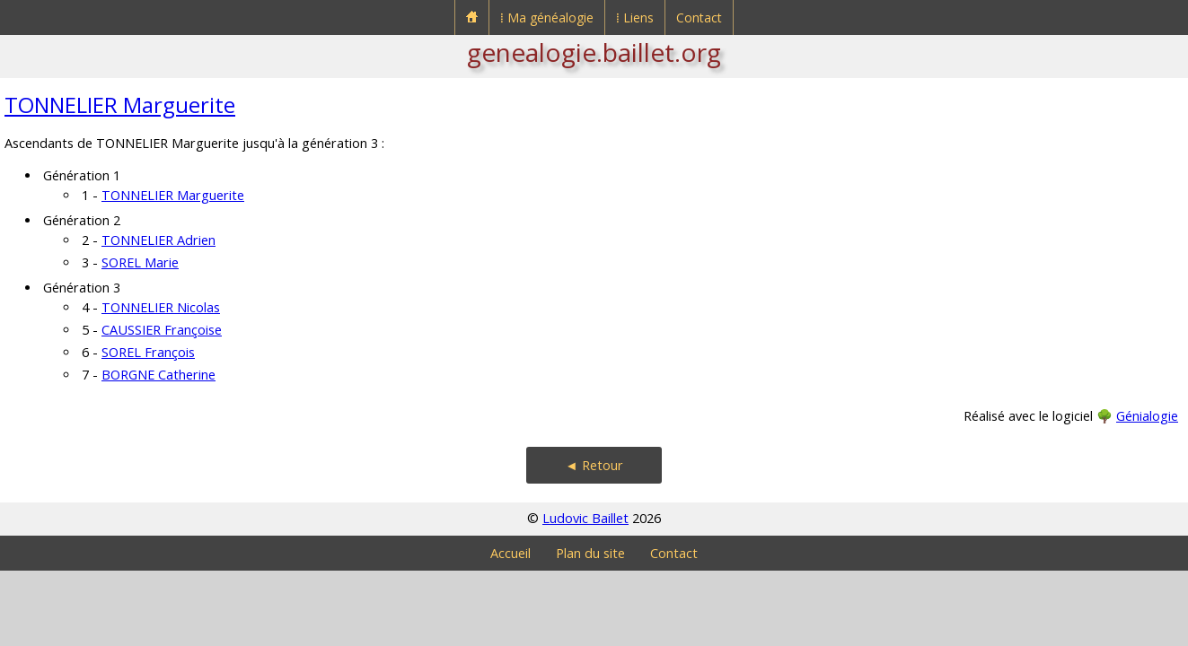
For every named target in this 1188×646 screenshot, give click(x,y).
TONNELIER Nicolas (160, 307)
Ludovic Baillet (585, 518)
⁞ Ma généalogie (547, 17)
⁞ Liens (635, 17)
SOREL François (148, 352)
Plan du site (590, 553)
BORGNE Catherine (158, 374)
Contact (699, 17)
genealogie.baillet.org (594, 52)
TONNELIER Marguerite (119, 104)
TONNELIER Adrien (158, 240)
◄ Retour (593, 465)
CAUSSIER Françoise (161, 329)
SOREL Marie (140, 262)
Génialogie (1147, 415)
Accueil (510, 553)
